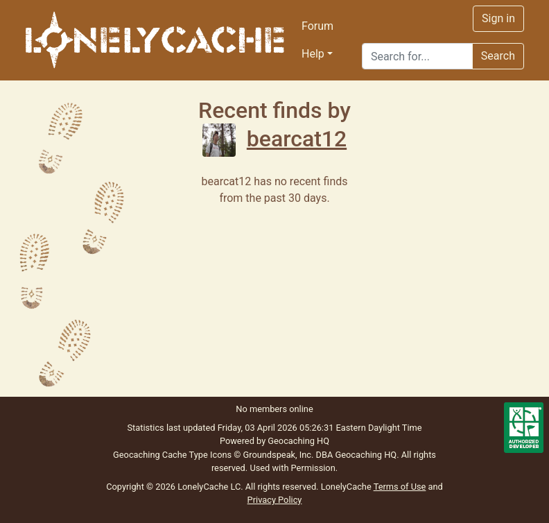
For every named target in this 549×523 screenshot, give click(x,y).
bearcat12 (274, 139)
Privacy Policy (274, 500)
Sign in (498, 18)
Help (313, 53)
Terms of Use (400, 486)
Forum (317, 26)
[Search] (417, 56)
